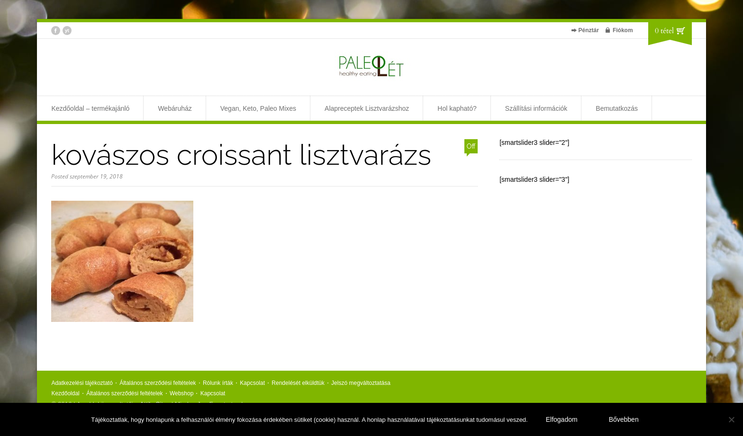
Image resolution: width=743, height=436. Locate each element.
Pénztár (589, 30)
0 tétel (664, 31)
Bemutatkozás (617, 108)
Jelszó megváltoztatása (360, 383)
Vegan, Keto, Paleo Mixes (258, 108)
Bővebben (624, 419)
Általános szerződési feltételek (157, 383)
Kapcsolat (252, 383)
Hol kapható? (457, 108)
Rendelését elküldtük (298, 383)
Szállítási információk (536, 108)
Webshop (181, 393)
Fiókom (623, 30)
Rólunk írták (218, 383)
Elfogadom (562, 419)
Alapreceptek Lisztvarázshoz (367, 108)
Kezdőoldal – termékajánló (90, 108)
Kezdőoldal (65, 393)
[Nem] (731, 419)
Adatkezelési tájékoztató (81, 383)
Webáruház (174, 108)
